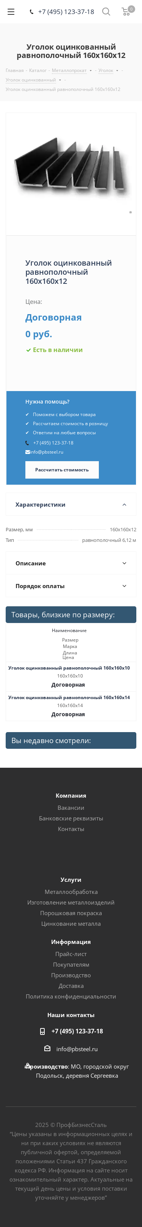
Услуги (71, 879)
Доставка (71, 985)
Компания (71, 795)
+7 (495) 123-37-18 (66, 11)
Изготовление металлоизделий (71, 902)
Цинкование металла (71, 923)
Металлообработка (71, 891)
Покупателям (71, 964)
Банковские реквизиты (71, 818)
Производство (71, 975)
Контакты (71, 829)
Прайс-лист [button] (71, 953)
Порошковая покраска (71, 913)
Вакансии (71, 807)
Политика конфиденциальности (71, 996)
